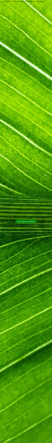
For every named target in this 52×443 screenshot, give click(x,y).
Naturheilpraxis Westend (6, 1)
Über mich (25, 1)
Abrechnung (40, 1)
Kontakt (32, 1)
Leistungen (17, 1)
